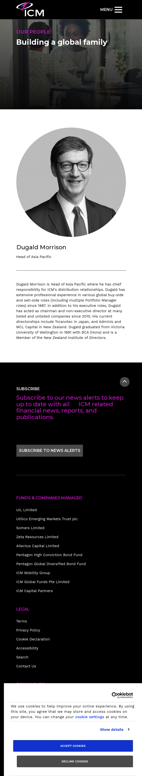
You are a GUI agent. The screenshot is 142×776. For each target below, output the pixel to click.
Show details (111, 729)
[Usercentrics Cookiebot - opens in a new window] (111, 695)
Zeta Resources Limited (37, 537)
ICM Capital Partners (34, 591)
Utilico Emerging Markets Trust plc (47, 519)
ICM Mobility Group (33, 573)
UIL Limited (26, 510)
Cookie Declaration (33, 639)
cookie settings (89, 717)
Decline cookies (75, 761)
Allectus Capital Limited (37, 546)
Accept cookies (73, 746)
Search (22, 657)
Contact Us (26, 666)
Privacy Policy (28, 630)
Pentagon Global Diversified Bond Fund (51, 564)
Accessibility (27, 648)
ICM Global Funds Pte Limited (42, 582)
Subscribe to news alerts (49, 450)
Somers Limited (30, 528)
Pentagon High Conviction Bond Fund (49, 555)
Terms (21, 621)
